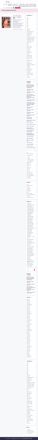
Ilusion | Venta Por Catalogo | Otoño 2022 (30, 128)
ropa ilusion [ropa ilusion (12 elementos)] (28, 258)
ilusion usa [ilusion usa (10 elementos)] (28, 245)
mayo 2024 (28, 308)
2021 (27, 21)
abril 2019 (28, 333)
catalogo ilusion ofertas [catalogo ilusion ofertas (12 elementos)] (30, 225)
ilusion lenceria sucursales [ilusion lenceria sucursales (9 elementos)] (30, 239)
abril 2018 (28, 338)
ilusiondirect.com (29, 52)
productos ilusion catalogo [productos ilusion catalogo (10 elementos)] (30, 255)
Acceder (29, 429)
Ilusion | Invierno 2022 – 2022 (30, 140)
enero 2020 (28, 328)
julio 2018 (28, 337)
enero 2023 (28, 316)
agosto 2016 (29, 347)
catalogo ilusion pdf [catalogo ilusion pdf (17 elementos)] (29, 229)
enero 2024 (28, 312)
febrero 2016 (29, 350)
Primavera (28, 407)
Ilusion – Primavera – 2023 (31, 124)
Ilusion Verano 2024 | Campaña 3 (30, 113)
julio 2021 (28, 321)
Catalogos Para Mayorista (31, 38)
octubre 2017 (29, 341)
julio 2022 (28, 317)
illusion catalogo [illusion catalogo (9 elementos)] (29, 236)
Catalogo (28, 30)
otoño (27, 59)
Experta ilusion (29, 42)
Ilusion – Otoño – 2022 (30, 126)
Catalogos (28, 35)
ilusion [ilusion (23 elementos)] (33, 236)
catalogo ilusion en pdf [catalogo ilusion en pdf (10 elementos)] (30, 219)
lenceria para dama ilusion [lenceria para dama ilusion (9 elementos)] (30, 249)
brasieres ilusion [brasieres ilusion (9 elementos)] (29, 203)
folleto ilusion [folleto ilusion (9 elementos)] (28, 235)
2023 (14, 15)
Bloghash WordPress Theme (27, 438)
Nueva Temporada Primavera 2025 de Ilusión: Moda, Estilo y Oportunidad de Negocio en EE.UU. (31, 96)
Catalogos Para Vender (30, 39)
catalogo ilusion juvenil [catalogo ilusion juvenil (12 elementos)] (29, 222)
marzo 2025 (28, 301)
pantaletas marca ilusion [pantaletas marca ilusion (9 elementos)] (30, 252)
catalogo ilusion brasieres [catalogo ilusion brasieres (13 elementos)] (30, 216)
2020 (27, 365)
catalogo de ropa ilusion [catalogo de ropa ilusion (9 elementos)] (30, 212)
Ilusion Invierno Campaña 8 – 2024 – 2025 (31, 100)
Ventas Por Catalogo (30, 74)
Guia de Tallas (29, 176)
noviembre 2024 (29, 304)
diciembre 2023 (29, 313)
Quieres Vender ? (29, 162)
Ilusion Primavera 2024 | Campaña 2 (31, 115)
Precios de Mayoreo (30, 60)
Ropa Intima (28, 68)
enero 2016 (28, 351)
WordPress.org (30, 433)
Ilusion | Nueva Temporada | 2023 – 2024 (31, 121)
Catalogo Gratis (29, 33)
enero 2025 (28, 303)
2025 (27, 26)
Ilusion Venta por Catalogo (31, 147)
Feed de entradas (30, 430)
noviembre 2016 (29, 346)
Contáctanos (29, 167)
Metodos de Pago (29, 56)
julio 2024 (28, 307)
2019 (27, 18)
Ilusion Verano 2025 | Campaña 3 (30, 90)
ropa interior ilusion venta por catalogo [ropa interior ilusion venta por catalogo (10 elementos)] (30, 261)
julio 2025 (28, 299)
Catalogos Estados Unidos (31, 382)
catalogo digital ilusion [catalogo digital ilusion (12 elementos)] (30, 213)
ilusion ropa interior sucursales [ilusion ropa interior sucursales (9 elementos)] (30, 242)
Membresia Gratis (29, 55)
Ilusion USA (28, 48)
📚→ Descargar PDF (30, 153)
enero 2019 (28, 334)
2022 (27, 22)
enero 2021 (28, 322)
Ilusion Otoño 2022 (30, 138)
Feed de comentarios (31, 431)
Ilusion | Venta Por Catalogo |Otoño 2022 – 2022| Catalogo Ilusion (31, 134)
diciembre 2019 (29, 329)
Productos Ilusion (29, 63)
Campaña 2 (28, 29)
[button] (17, 8)
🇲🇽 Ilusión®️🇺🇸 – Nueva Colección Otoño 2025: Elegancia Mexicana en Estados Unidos (30, 86)
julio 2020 (28, 325)
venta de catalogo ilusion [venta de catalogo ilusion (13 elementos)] (30, 264)
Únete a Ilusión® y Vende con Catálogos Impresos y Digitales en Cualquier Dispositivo (31, 104)
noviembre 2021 (29, 320)
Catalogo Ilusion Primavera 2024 (29, 118)
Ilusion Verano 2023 (30, 122)
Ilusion (16, 15)
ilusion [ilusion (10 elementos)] (28, 238)
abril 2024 (28, 309)
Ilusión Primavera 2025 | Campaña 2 (31, 92)
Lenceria (28, 54)
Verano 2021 (29, 77)
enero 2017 (28, 345)
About (28, 157)
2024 (27, 25)
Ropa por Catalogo (30, 69)
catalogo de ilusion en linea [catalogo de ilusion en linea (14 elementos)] (30, 209)
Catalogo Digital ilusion (30, 31)
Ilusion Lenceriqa (29, 47)
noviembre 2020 (29, 324)
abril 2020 (28, 326)
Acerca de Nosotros (30, 172)
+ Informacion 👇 (30, 155)
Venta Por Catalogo (30, 73)
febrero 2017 (29, 343)
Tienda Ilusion (29, 70)
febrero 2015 (29, 355)
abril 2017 (28, 342)
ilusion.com (28, 50)
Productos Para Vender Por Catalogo (31, 65)
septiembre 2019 (29, 330)
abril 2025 (28, 300)
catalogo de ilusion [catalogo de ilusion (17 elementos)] (29, 206)
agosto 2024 (29, 305)
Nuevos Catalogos (29, 193)
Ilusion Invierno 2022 (30, 136)
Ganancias (28, 171)
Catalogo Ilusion (29, 34)
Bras (27, 27)
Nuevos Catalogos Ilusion (30, 175)
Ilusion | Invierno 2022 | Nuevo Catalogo (30, 131)
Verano (28, 421)
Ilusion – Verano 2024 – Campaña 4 (30, 110)
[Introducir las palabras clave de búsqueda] (31, 270)
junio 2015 (28, 354)
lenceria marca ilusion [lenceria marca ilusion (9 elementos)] (29, 248)
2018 (27, 17)
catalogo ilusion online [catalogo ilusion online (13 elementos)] (29, 226)
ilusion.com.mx (29, 51)
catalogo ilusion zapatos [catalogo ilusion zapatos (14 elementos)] (30, 232)
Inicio (27, 152)
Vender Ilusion (29, 72)
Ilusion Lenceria (29, 46)
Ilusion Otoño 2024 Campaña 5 (30, 107)
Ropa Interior (29, 66)
